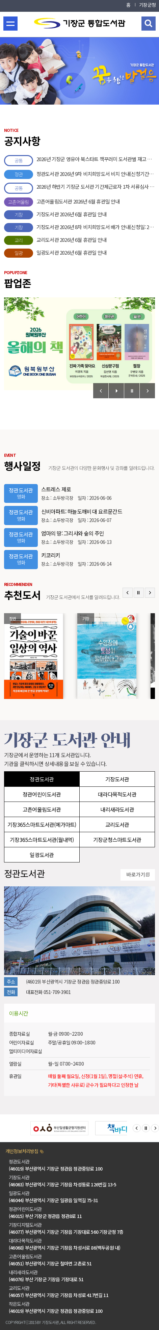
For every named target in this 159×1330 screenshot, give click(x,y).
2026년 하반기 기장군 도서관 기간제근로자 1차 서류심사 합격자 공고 (79, 188)
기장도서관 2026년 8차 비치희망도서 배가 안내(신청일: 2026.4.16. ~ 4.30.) (79, 227)
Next (147, 390)
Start (116, 390)
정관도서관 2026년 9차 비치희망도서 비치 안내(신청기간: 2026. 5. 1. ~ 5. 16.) (79, 174)
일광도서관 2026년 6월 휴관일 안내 (55, 253)
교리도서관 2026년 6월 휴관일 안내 (55, 240)
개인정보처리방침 (21, 1151)
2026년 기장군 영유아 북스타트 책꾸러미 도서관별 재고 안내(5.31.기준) (79, 160)
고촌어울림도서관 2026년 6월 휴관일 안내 (62, 202)
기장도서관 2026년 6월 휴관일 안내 (55, 214)
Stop (131, 390)
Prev (100, 390)
